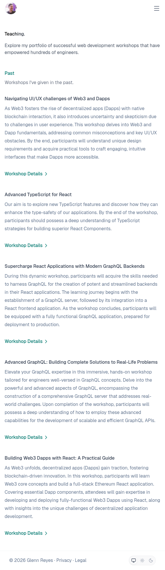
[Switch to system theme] (134, 560)
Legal (80, 560)
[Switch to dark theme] (151, 560)
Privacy (63, 560)
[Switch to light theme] (142, 560)
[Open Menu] (156, 8)
